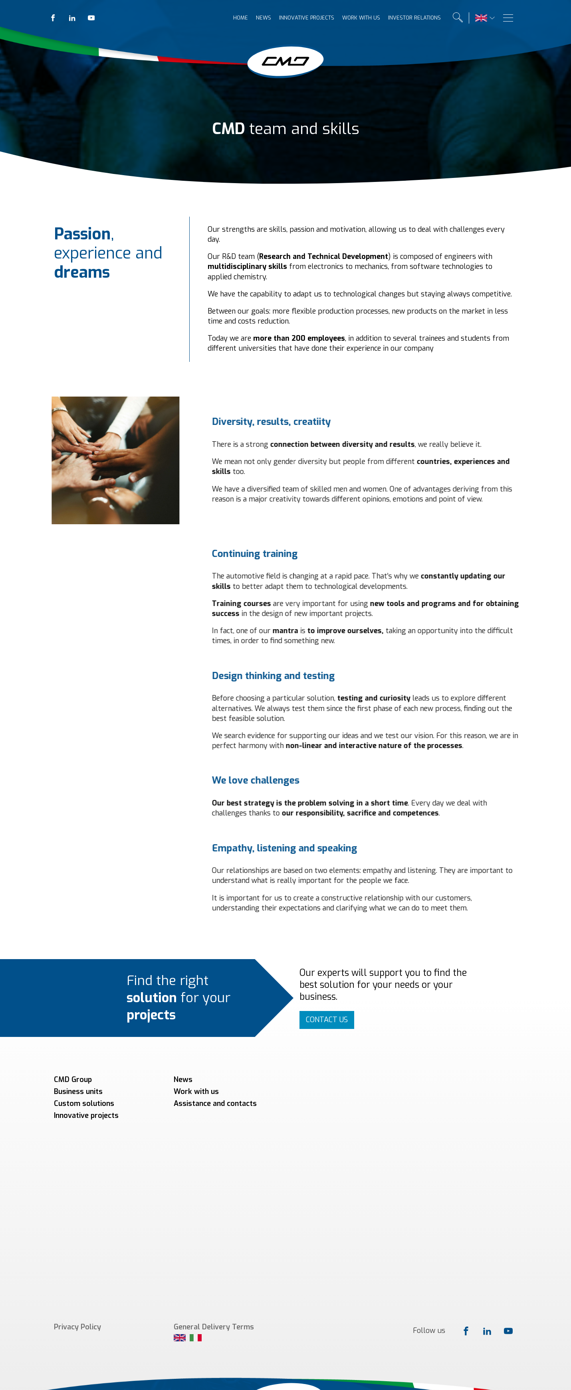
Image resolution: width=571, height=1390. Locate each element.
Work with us (361, 17)
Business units (78, 1091)
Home (240, 17)
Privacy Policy (77, 1144)
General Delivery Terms (214, 1144)
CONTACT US (327, 1020)
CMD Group (73, 1079)
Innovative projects (306, 17)
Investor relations (414, 17)
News (263, 17)
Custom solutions (84, 1103)
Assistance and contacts (215, 1103)
